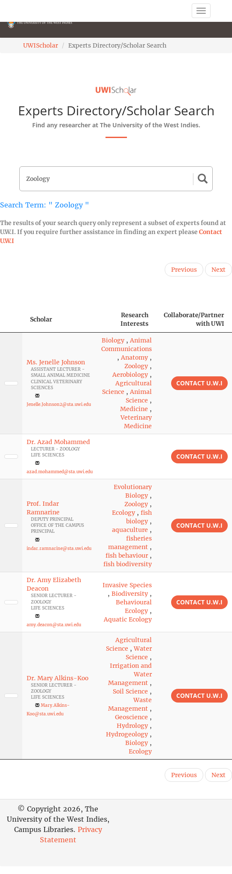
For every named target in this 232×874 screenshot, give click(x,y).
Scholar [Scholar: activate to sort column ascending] (41, 319)
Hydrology (132, 726)
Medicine (134, 409)
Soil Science (130, 691)
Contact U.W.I (199, 383)
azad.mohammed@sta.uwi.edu (60, 472)
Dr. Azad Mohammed (58, 442)
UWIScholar (40, 45)
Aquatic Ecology (128, 619)
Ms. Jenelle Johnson (56, 362)
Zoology (136, 366)
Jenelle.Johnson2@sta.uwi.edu (59, 404)
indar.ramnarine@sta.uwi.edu (59, 548)
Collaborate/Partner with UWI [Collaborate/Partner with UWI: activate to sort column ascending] (194, 319)
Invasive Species (127, 585)
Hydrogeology (127, 734)
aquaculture (130, 530)
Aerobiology (130, 374)
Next (218, 269)
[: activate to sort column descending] (11, 319)
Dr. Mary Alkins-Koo (57, 678)
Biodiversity (129, 594)
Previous (184, 269)
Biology (113, 340)
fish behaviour (126, 555)
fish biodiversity (127, 564)
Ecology (123, 513)
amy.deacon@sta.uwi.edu (54, 625)
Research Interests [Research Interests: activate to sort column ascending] (134, 319)
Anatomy (134, 357)
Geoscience (131, 717)
